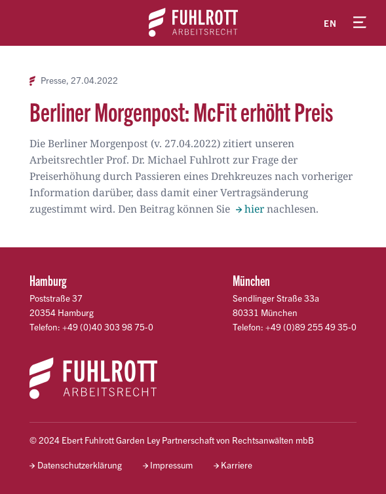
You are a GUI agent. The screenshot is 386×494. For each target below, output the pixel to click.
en (330, 23)
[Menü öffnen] (359, 23)
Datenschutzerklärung (79, 464)
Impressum (171, 464)
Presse (53, 80)
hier (254, 209)
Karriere (236, 464)
